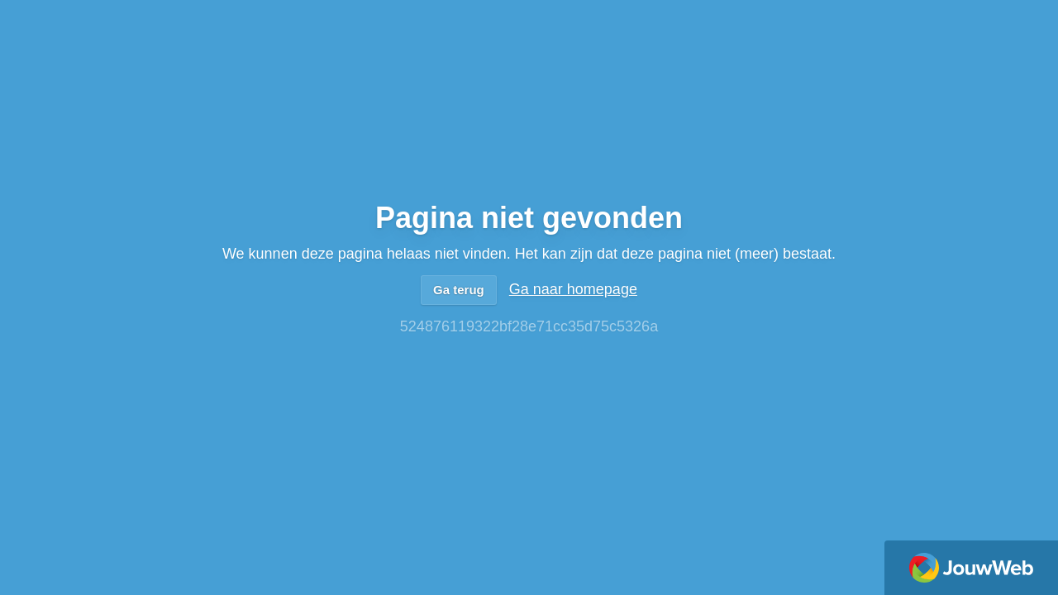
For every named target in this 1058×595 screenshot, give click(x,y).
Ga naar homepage (573, 289)
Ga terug (458, 290)
